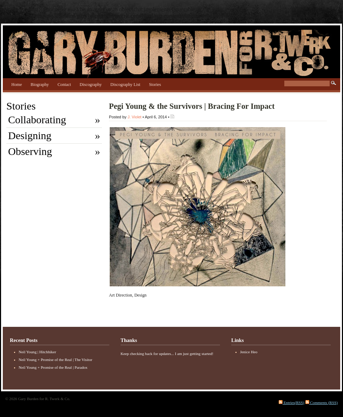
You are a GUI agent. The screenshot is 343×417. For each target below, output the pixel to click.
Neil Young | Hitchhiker (37, 352)
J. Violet (135, 117)
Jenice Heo (248, 352)
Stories (155, 84)
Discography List (125, 84)
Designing (29, 135)
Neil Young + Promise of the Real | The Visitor (55, 359)
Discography (91, 84)
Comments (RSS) (321, 402)
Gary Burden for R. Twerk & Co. (171, 50)
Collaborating (37, 119)
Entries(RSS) (291, 402)
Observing (30, 151)
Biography (40, 84)
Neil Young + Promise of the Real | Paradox (53, 367)
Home (16, 84)
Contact (64, 84)
